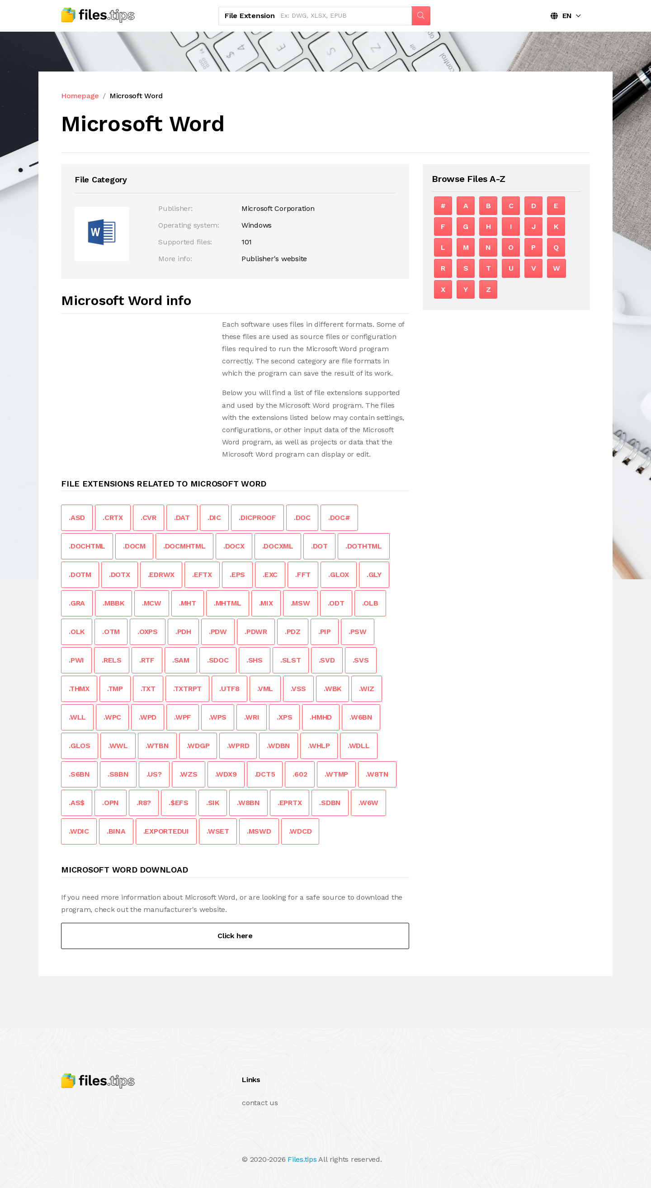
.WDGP (198, 745)
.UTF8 (229, 688)
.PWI (76, 660)
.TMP (115, 688)
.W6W (368, 802)
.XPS (284, 717)
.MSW (300, 603)
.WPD (147, 717)
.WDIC (79, 831)
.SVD (327, 660)
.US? (154, 774)
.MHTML (227, 603)
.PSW (358, 631)
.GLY (374, 574)
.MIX (266, 603)
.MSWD (259, 831)
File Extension (250, 15)
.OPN (110, 802)
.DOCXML (277, 546)
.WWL (118, 745)
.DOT (319, 546)
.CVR (148, 517)
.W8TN (377, 774)
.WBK (332, 688)
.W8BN (248, 802)
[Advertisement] (137, 381)
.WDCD (300, 831)
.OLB (370, 603)
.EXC (270, 574)
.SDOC (218, 660)
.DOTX (119, 574)
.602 (299, 774)
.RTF (147, 660)
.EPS (237, 574)
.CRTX (113, 517)
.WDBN (278, 745)
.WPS (217, 717)
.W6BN (361, 717)
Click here (235, 935)
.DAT (182, 517)
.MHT (187, 603)
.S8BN (118, 774)
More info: (175, 258)
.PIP (324, 631)
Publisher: (175, 208)
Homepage (80, 95)
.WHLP (319, 745)
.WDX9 (226, 774)
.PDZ (293, 631)
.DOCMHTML (184, 546)
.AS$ (77, 802)
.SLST (290, 660)
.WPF (182, 717)
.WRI (251, 717)
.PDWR (256, 631)
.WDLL (359, 745)
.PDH (183, 631)
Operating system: (188, 225)
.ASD (77, 517)
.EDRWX (161, 574)
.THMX (79, 688)
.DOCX (234, 546)
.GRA (77, 603)
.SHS (254, 660)
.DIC (214, 517)
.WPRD (238, 745)
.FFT (303, 574)
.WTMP (336, 774)
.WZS (188, 774)
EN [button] (561, 15)
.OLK (77, 631)
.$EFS (179, 802)
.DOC (302, 517)
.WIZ (366, 688)
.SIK (212, 802)
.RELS (112, 660)
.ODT (336, 603)
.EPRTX (290, 802)
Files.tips (302, 1159)
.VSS (298, 688)
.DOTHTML (363, 546)
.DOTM (80, 574)
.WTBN (157, 745)
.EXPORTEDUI (166, 831)
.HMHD (321, 717)
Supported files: (185, 242)
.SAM (180, 660)
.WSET (218, 831)
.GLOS (79, 745)
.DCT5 (265, 774)
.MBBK (113, 603)
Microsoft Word (136, 95)
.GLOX (338, 574)
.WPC (112, 717)
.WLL (77, 717)
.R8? (144, 802)
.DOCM (134, 546)
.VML (265, 688)
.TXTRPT (187, 688)
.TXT (148, 688)
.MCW (151, 603)
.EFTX (202, 574)
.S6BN (79, 774)
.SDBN (330, 802)
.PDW (218, 631)
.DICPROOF (257, 517)
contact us (260, 1102)
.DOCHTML (87, 546)
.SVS (361, 660)
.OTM (111, 631)
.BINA (116, 831)
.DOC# (339, 517)
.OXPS (147, 631)
